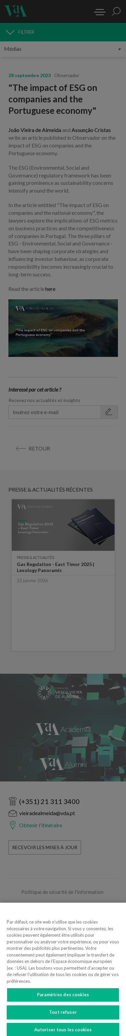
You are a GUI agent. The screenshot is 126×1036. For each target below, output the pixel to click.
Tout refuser (63, 1015)
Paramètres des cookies (63, 997)
